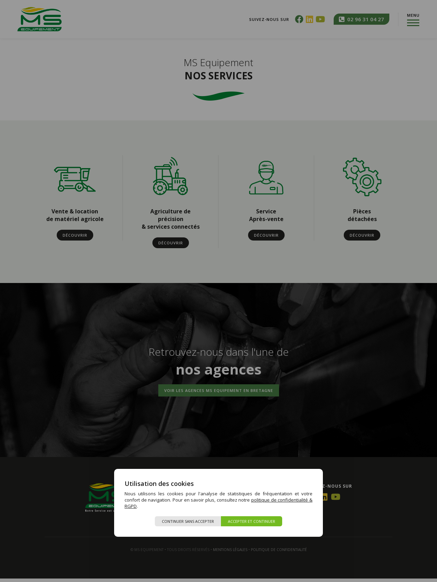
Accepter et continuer (251, 521)
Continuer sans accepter (188, 521)
